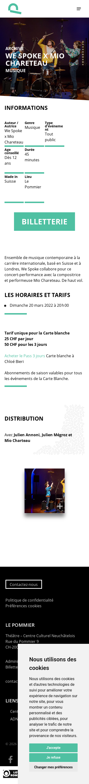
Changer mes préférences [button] (53, 767)
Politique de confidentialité (29, 600)
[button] (79, 8)
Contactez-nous (24, 584)
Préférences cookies (23, 605)
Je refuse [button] (53, 757)
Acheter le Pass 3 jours (25, 355)
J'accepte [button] (53, 748)
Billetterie (44, 221)
